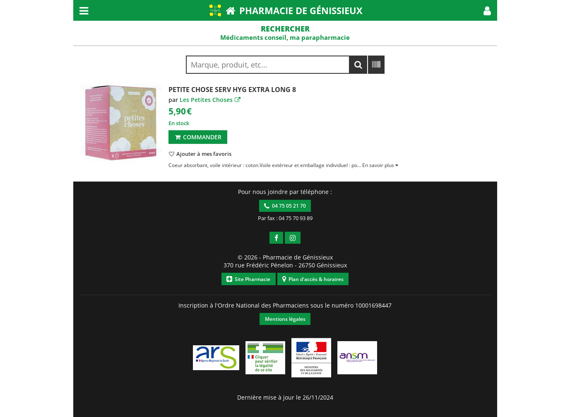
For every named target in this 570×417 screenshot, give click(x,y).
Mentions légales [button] (285, 318)
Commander (197, 137)
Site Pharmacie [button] (248, 279)
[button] (487, 10)
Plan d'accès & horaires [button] (313, 279)
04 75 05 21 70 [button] (285, 205)
